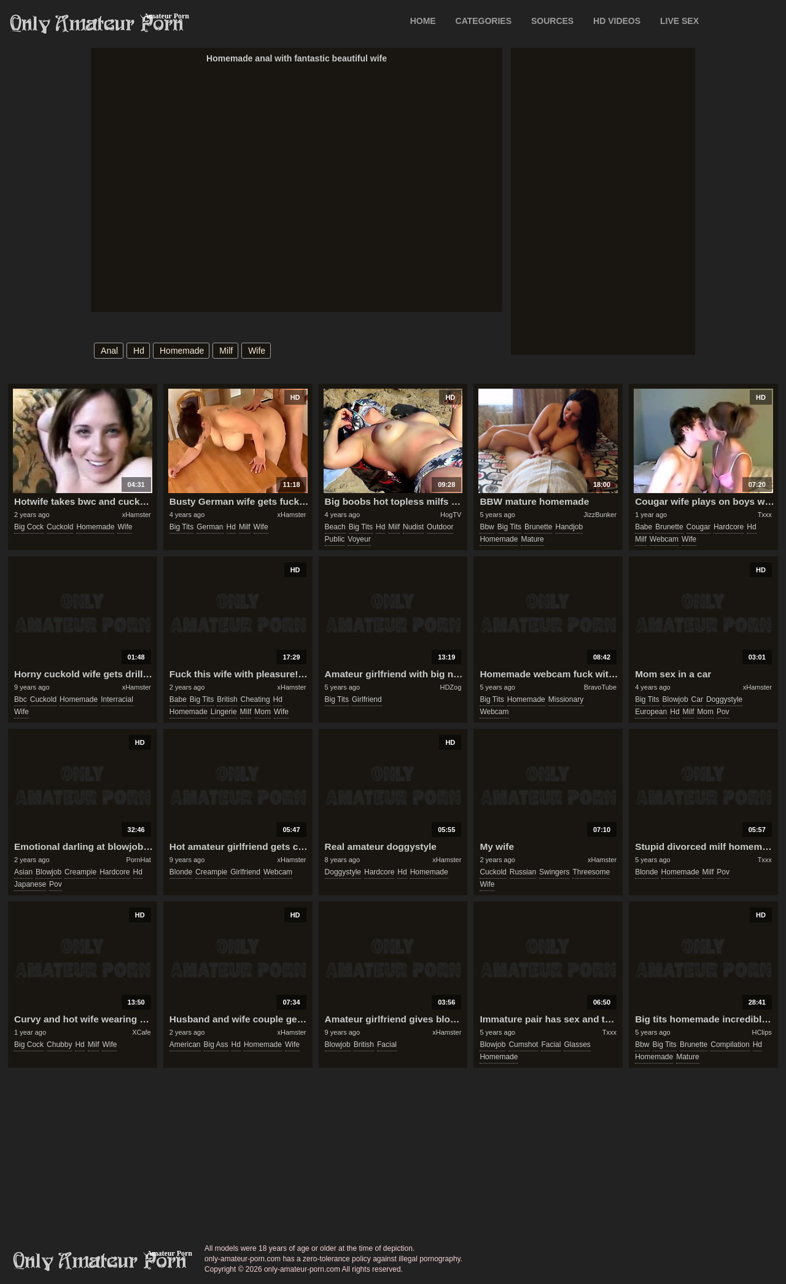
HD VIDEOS (616, 21)
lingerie (224, 711)
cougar (698, 527)
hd (138, 351)
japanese (30, 884)
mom (262, 711)
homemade (182, 351)
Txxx (765, 514)
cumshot (523, 1044)
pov (723, 711)
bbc (20, 699)
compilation (729, 1044)
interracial (117, 699)
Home (423, 21)
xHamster (136, 514)
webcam (664, 539)
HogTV (450, 514)
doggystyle (724, 699)
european (651, 711)
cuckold (60, 527)
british (227, 699)
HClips (761, 1032)
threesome (591, 872)
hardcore (729, 527)
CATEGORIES (484, 21)
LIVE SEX (679, 21)
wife (256, 351)
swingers (554, 872)
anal (109, 351)
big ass (216, 1044)
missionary (565, 699)
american (185, 1044)
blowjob (675, 699)
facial (387, 1044)
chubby (59, 1044)
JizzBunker (600, 514)
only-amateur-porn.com (100, 1261)
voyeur (359, 539)
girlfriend (367, 699)
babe (643, 527)
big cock (29, 527)
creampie (80, 872)
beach (335, 527)
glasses (577, 1044)
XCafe (141, 1032)
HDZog (450, 687)
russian (523, 872)
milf (226, 351)
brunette (538, 527)
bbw (487, 527)
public (335, 539)
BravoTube (600, 687)
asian (23, 872)
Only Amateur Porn (97, 24)
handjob (569, 527)
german (209, 527)
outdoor (440, 527)
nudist (413, 527)
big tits (181, 527)
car (697, 699)
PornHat (138, 859)
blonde (180, 872)
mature (532, 539)
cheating (255, 699)
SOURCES (552, 21)
